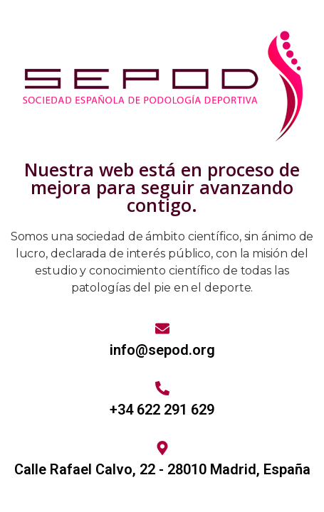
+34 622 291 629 (162, 409)
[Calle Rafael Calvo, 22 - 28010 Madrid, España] (162, 448)
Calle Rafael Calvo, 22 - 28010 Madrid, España (162, 469)
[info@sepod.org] (162, 328)
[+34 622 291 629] (162, 388)
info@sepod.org (162, 349)
